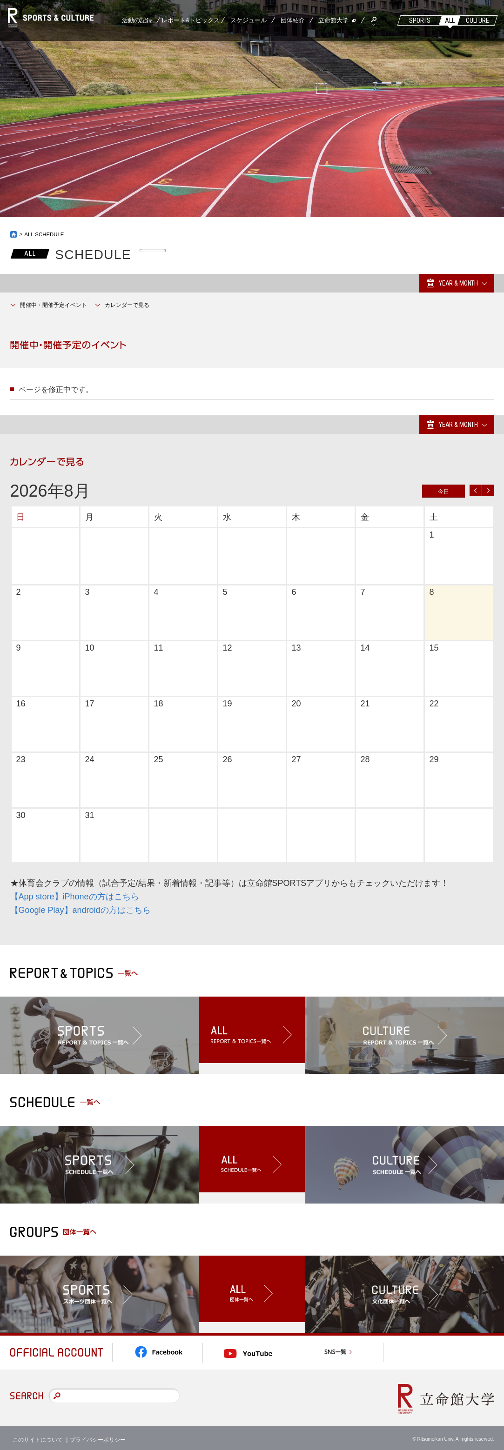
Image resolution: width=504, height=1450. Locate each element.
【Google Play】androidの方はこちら (80, 910)
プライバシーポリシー (98, 1436)
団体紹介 (293, 20)
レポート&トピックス (190, 20)
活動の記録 (137, 20)
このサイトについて (38, 1436)
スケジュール (248, 20)
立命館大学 (333, 20)
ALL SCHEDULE (45, 234)
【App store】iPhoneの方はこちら (74, 896)
